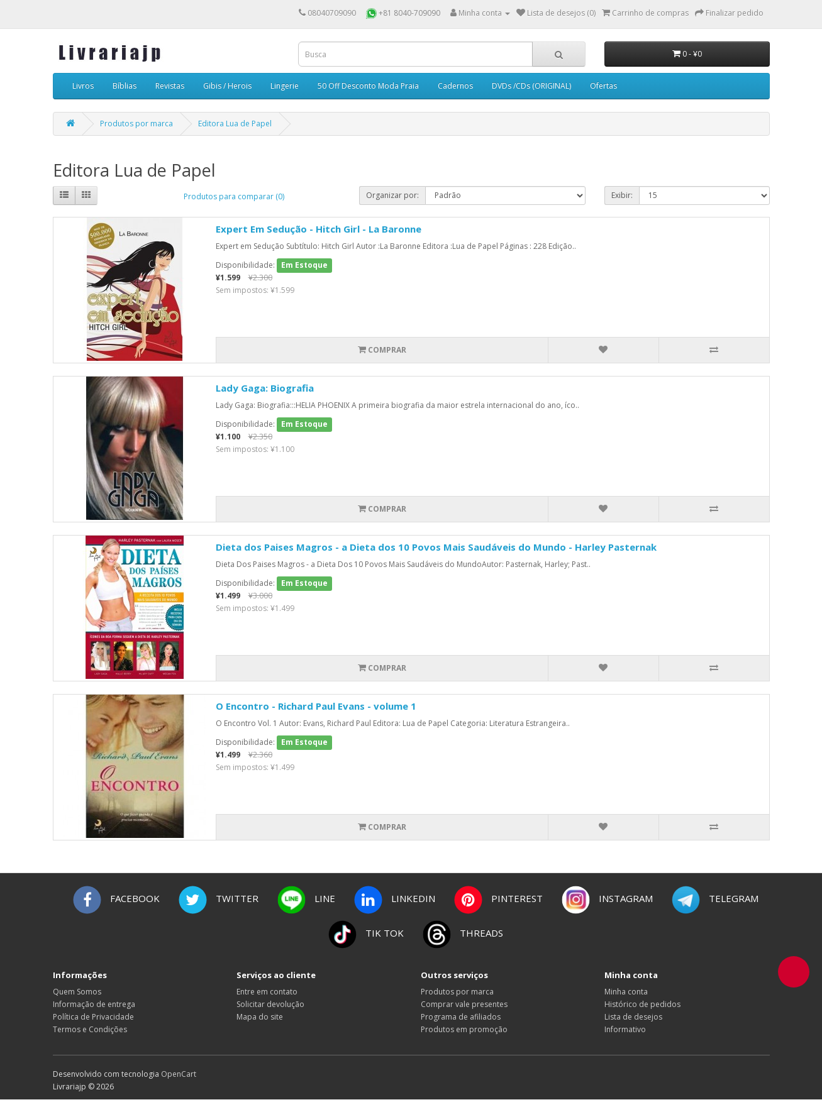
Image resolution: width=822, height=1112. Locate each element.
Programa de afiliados (461, 1016)
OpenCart (178, 1074)
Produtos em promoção (464, 1029)
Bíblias (124, 85)
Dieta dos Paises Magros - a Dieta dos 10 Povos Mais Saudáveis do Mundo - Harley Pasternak (436, 547)
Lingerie (284, 85)
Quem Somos (77, 991)
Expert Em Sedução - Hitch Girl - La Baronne (318, 229)
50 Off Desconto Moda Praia (368, 85)
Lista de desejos (633, 1016)
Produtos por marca (136, 123)
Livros (83, 85)
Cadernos (455, 85)
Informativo (625, 1029)
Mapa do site (259, 1016)
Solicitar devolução (270, 1004)
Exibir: (622, 195)
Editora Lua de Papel (235, 123)
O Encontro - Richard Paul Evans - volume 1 (316, 706)
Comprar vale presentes (464, 1004)
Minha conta (626, 991)
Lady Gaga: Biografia (265, 388)
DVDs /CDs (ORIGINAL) (531, 85)
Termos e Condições (90, 1029)
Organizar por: (392, 195)
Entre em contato (266, 991)
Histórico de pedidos (642, 1004)
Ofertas (603, 85)
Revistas (169, 85)
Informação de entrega (94, 1004)
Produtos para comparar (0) (234, 196)
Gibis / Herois (227, 85)
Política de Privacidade (93, 1016)
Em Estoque (304, 265)
